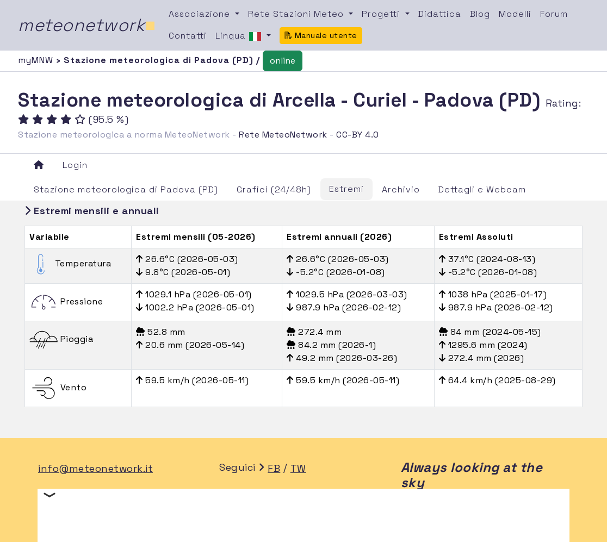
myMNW (37, 60)
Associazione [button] (201, 14)
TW (298, 468)
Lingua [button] (239, 36)
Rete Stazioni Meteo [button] (297, 14)
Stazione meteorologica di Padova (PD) (126, 189)
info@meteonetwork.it (95, 468)
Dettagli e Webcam (482, 189)
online (282, 60)
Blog (480, 14)
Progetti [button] (382, 14)
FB (274, 468)
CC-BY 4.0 (357, 134)
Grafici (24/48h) (274, 189)
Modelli (515, 14)
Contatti (188, 35)
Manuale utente (320, 35)
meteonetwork (87, 25)
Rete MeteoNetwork (283, 134)
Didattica (439, 14)
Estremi (346, 189)
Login (75, 165)
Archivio (401, 189)
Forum (554, 14)
